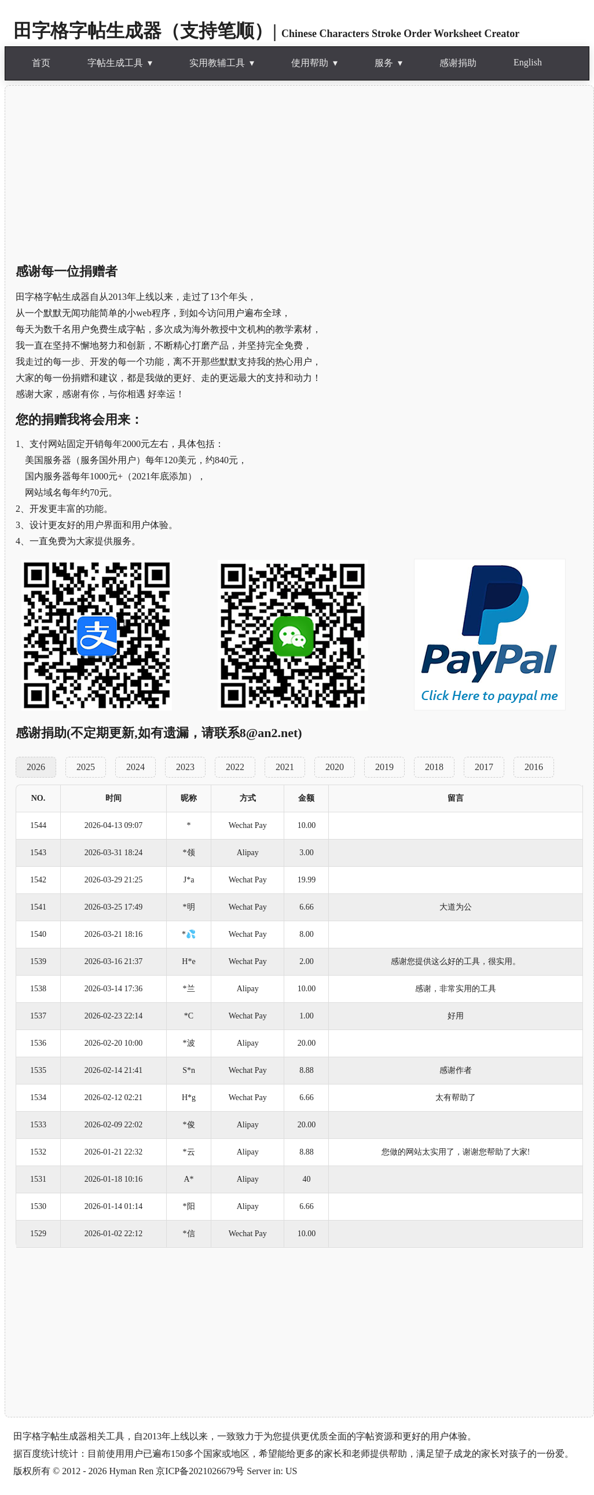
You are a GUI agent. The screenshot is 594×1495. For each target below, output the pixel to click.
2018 (434, 767)
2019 (384, 767)
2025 (85, 767)
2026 (36, 767)
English (528, 62)
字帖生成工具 (115, 63)
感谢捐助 (457, 63)
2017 (484, 767)
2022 (235, 767)
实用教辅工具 (217, 63)
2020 (334, 767)
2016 (534, 767)
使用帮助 (309, 63)
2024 (135, 767)
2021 (285, 767)
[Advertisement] (299, 174)
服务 (384, 63)
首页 (41, 63)
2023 (185, 767)
